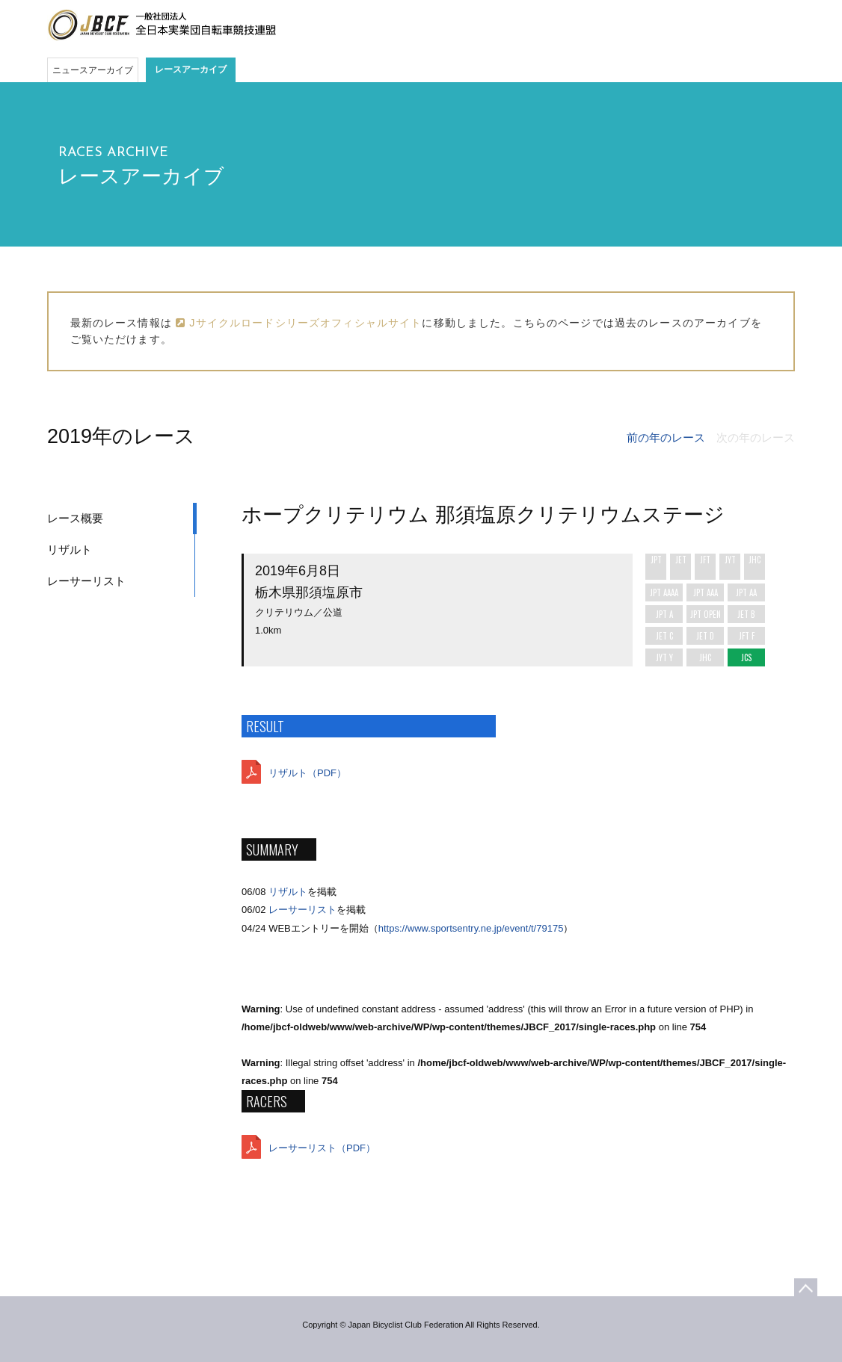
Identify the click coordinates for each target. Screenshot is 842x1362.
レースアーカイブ (191, 69)
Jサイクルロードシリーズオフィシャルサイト (299, 323)
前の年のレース (666, 437)
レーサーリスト (86, 581)
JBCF (161, 25)
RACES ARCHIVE (113, 153)
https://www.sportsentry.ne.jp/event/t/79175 (471, 928)
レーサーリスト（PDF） (321, 1148)
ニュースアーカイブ (92, 70)
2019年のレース (121, 436)
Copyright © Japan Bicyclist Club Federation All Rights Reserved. (420, 1324)
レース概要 (75, 518)
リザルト (69, 549)
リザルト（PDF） (307, 772)
